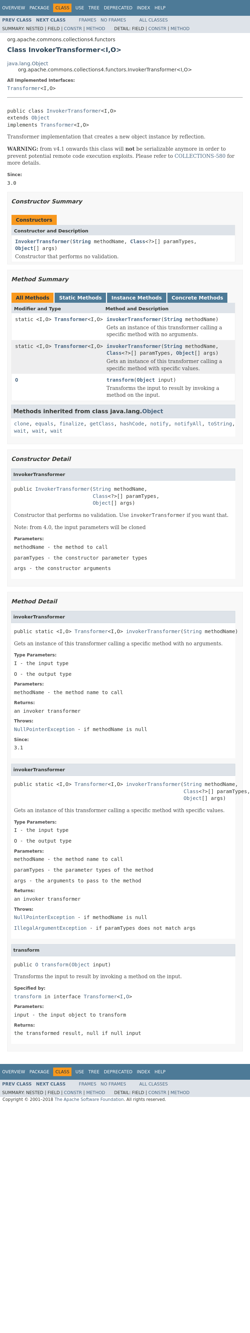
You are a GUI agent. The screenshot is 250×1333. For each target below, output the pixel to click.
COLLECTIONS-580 (200, 156)
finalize (71, 424)
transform (120, 380)
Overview (13, 7)
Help (160, 7)
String (82, 241)
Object (40, 118)
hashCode (132, 424)
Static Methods (80, 298)
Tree (93, 7)
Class (137, 241)
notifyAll (188, 424)
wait (20, 431)
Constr (73, 28)
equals (44, 424)
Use (79, 7)
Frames (88, 20)
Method (95, 28)
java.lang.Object (27, 63)
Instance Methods (136, 298)
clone (21, 424)
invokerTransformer (133, 319)
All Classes (153, 20)
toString (220, 424)
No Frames (113, 20)
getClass (102, 424)
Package (39, 7)
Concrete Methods (197, 298)
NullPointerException (44, 729)
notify (159, 424)
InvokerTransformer (74, 111)
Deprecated (118, 7)
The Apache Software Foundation (89, 1099)
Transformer (24, 88)
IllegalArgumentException (50, 928)
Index (144, 7)
